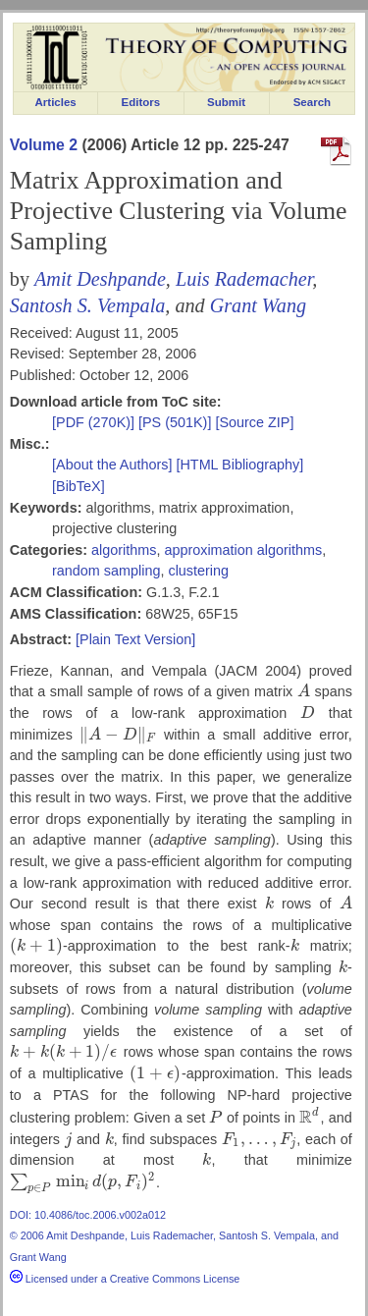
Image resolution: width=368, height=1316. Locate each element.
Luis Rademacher (244, 279)
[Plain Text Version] (135, 639)
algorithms (123, 550)
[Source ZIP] (254, 422)
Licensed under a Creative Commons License (124, 1279)
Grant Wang (258, 305)
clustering (198, 570)
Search (312, 102)
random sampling (106, 570)
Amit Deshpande (100, 279)
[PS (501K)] (176, 422)
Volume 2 (44, 145)
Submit (226, 102)
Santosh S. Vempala (87, 305)
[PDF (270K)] (95, 422)
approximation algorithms (243, 550)
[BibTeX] (78, 486)
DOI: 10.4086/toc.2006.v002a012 (88, 1215)
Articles (56, 102)
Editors (141, 102)
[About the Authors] (114, 464)
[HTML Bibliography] (239, 464)
